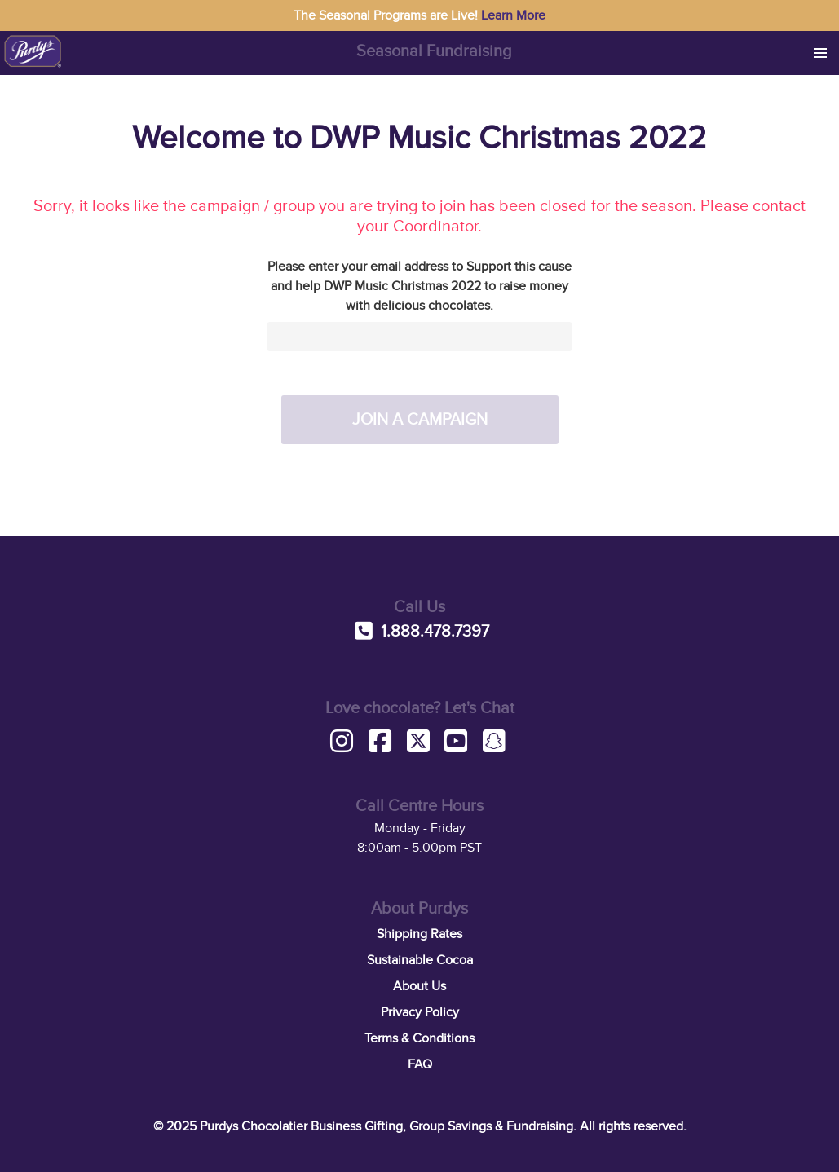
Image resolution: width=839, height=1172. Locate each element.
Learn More (513, 15)
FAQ (420, 1064)
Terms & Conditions (419, 1038)
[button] (820, 53)
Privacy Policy (420, 1012)
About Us (419, 986)
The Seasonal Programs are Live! (419, 15)
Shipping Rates (419, 934)
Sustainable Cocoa (420, 960)
